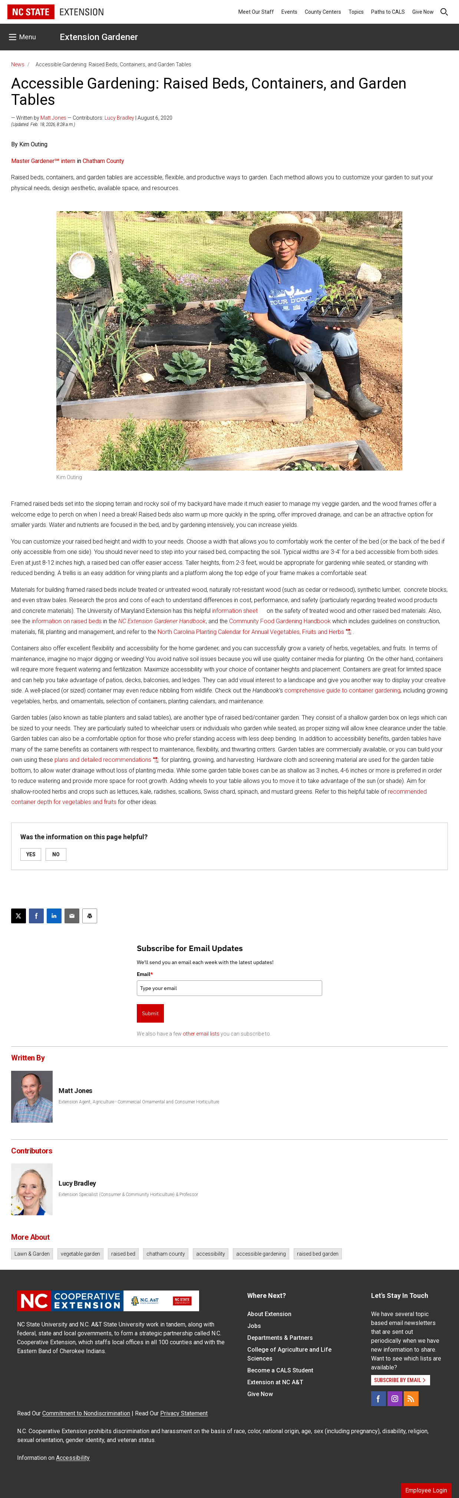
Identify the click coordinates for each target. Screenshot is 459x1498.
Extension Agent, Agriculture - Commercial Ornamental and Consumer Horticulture (139, 1102)
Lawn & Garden (32, 1254)
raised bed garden (318, 1254)
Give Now (423, 12)
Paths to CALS (388, 12)
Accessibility (73, 1457)
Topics (356, 12)
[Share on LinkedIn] (54, 916)
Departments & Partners (280, 1337)
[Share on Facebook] (36, 916)
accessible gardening (261, 1254)
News (17, 64)
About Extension (269, 1314)
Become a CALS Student (280, 1370)
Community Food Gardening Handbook (280, 621)
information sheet (235, 610)
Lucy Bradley (119, 118)
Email (145, 974)
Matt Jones (53, 118)
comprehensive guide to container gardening (342, 690)
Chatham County (102, 161)
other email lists (201, 1034)
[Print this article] (89, 916)
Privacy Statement (184, 1413)
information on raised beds (67, 621)
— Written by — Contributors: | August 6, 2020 (91, 118)
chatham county (165, 1254)
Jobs (254, 1325)
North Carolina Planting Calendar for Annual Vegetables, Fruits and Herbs (251, 631)
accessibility (210, 1254)
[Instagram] (394, 1398)
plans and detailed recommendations (103, 759)
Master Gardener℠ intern (43, 161)
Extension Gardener (99, 37)
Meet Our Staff (256, 12)
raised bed (123, 1254)
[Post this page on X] (18, 916)
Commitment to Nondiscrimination (86, 1413)
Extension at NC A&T (275, 1382)
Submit (150, 1013)
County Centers (323, 12)
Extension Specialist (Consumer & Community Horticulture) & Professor (128, 1194)
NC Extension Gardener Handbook (162, 621)
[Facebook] (378, 1398)
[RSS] (411, 1398)
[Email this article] (72, 916)
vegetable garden (80, 1254)
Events (289, 12)
